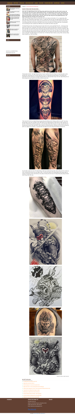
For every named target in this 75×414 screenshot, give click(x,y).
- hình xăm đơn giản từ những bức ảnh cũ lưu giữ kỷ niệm (32, 395)
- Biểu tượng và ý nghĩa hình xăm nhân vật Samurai (31, 391)
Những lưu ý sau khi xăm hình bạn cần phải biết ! (15, 22)
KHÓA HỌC (22, 3)
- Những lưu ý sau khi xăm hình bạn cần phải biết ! (31, 397)
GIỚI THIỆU (16, 3)
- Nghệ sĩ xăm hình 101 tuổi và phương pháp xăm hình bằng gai (33, 386)
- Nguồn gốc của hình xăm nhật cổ (28, 383)
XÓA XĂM (41, 3)
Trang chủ (9, 3)
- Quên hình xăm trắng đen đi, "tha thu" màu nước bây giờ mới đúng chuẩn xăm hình (36, 388)
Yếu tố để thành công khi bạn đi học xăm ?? (15, 9)
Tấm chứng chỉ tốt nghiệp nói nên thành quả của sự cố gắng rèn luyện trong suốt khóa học (15, 15)
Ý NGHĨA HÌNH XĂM (49, 3)
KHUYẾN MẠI (56, 3)
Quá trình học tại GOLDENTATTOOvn (12, 51)
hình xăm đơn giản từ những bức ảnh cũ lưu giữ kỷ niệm (14, 25)
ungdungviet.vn (42, 413)
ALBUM (36, 3)
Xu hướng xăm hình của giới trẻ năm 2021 (14, 12)
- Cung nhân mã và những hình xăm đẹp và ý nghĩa (31, 390)
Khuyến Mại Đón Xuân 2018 (10, 52)
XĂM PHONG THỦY (29, 3)
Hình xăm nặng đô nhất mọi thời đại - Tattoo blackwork (14, 34)
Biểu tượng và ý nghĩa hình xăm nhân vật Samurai (14, 29)
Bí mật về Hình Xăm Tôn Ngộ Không (32, 6)
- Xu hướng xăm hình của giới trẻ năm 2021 (30, 381)
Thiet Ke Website (36, 413)
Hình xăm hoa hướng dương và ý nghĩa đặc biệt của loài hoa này (14, 18)
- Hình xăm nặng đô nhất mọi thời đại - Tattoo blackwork (32, 393)
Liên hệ (62, 3)
